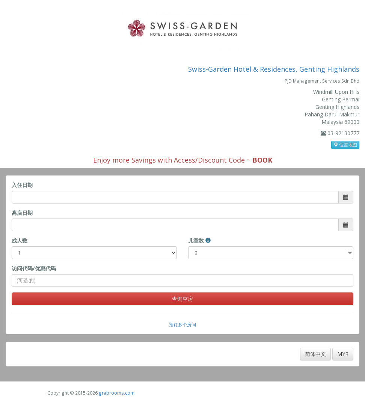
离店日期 (22, 212)
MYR (342, 353)
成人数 (19, 240)
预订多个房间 (182, 324)
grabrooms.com (116, 393)
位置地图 (345, 145)
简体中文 (315, 353)
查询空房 (182, 298)
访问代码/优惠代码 (34, 268)
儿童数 (199, 240)
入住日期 (22, 184)
